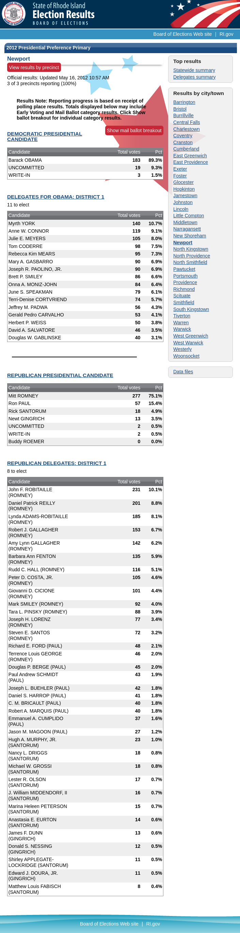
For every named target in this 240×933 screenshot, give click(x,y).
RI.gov (226, 34)
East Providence (190, 162)
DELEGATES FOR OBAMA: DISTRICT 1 (55, 197)
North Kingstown (190, 249)
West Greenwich (190, 336)
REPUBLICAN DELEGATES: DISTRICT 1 (56, 463)
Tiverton (181, 315)
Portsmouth (185, 276)
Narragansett (187, 229)
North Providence (191, 256)
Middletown (185, 222)
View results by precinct (34, 67)
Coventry (182, 135)
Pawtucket (184, 269)
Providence (185, 282)
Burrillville (183, 115)
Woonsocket (186, 356)
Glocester (183, 182)
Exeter (180, 169)
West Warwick (188, 342)
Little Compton (188, 215)
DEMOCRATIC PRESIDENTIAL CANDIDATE (44, 136)
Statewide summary (194, 70)
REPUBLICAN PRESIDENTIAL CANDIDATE (60, 375)
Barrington (184, 102)
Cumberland (186, 149)
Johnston (183, 202)
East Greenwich (190, 155)
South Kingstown (191, 309)
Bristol (180, 109)
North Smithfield (190, 262)
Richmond (184, 289)
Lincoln (180, 209)
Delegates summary (194, 77)
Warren (181, 322)
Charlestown (186, 129)
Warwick (182, 329)
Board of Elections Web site (183, 34)
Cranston (183, 142)
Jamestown (185, 195)
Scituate (182, 295)
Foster (180, 175)
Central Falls (186, 122)
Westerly (182, 349)
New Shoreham (189, 235)
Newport (182, 242)
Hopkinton (184, 189)
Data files (183, 371)
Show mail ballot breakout (134, 130)
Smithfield (183, 302)
